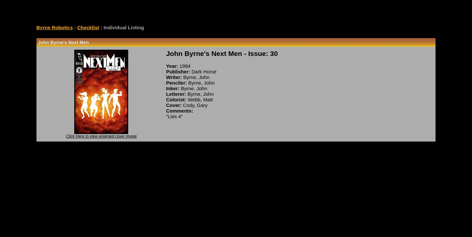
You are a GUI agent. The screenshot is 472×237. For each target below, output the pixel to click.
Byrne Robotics (54, 27)
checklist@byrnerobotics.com (380, 144)
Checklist (88, 27)
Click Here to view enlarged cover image (101, 136)
